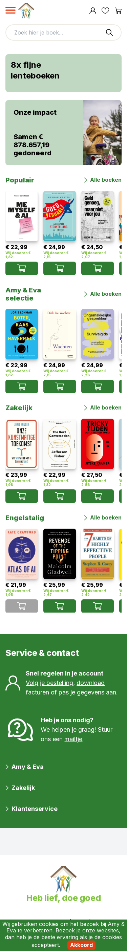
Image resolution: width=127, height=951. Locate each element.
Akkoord (81, 945)
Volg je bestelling (49, 682)
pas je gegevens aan (87, 692)
